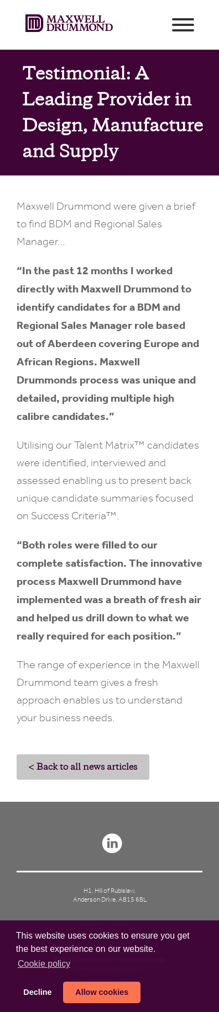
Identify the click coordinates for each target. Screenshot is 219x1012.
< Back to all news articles (82, 767)
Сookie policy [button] (44, 963)
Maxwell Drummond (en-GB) (69, 25)
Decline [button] (37, 992)
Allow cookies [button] (101, 992)
